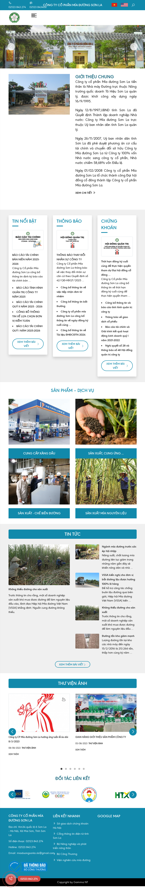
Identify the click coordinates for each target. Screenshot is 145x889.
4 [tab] (75, 773)
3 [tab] (70, 773)
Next (134, 50)
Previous (11, 50)
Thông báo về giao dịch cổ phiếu (114, 323)
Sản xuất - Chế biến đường (39, 517)
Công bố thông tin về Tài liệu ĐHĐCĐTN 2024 (71, 336)
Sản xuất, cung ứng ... (106, 457)
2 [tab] (66, 773)
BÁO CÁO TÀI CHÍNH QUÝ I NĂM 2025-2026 (27, 332)
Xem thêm (14, 758)
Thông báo (69, 224)
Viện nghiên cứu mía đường (71, 863)
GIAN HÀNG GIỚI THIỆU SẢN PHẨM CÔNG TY (100, 740)
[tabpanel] (39, 728)
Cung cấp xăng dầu (39, 457)
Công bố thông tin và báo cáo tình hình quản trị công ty (116, 311)
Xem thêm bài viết (28, 347)
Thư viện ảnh (72, 687)
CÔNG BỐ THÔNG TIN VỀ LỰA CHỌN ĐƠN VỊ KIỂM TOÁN (27, 320)
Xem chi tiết (85, 196)
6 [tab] (84, 773)
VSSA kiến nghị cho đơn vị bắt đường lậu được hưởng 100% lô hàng (118, 583)
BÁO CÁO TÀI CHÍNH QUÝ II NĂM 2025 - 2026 (27, 308)
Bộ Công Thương (65, 858)
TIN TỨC (73, 537)
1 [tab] (61, 773)
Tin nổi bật (24, 224)
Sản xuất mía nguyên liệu (105, 517)
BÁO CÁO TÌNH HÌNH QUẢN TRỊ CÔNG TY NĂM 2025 (27, 296)
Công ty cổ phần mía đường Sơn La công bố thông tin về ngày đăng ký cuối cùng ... (72, 322)
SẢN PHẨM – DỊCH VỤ (72, 394)
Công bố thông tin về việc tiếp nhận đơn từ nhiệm (71, 295)
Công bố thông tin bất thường (72, 307)
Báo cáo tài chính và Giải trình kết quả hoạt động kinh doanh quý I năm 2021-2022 (115, 337)
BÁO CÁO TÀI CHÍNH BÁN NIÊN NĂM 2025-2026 (25, 263)
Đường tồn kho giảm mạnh (118, 639)
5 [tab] (79, 773)
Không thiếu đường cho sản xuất (28, 593)
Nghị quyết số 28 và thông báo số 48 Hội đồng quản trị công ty (116, 354)
